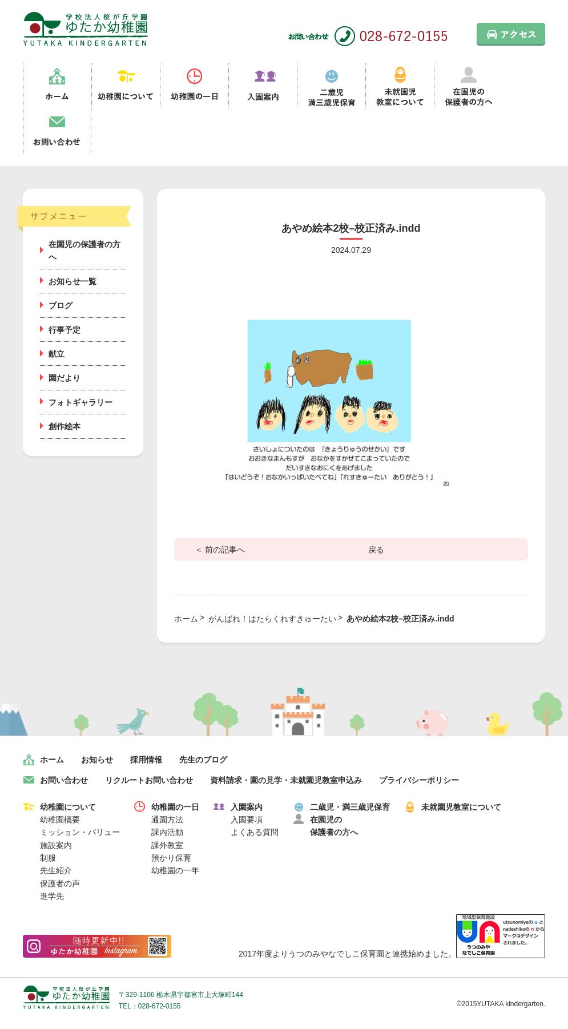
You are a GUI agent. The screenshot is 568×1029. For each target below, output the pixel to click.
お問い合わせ (57, 132)
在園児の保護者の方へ (468, 86)
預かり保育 (171, 857)
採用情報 (146, 759)
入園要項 (247, 819)
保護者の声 (60, 883)
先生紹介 (56, 870)
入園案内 (262, 86)
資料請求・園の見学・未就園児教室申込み (286, 780)
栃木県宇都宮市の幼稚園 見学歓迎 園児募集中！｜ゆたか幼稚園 (85, 28)
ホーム (57, 86)
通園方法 (167, 819)
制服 (48, 857)
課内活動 (167, 832)
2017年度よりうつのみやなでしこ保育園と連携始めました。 (392, 953)
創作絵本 (64, 426)
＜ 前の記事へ (220, 549)
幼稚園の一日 (194, 86)
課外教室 (167, 845)
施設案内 (56, 845)
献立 (57, 353)
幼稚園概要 (60, 819)
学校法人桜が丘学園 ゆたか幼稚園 (66, 997)
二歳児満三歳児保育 (331, 86)
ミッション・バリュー (80, 832)
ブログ (60, 305)
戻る (376, 549)
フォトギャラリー (80, 402)
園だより (64, 377)
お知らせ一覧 (72, 281)
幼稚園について (125, 86)
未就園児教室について (399, 86)
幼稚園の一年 (175, 870)
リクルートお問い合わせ (149, 780)
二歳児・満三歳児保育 (350, 807)
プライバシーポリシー (419, 780)
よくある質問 (255, 832)
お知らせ (97, 759)
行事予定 (64, 329)
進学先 (52, 896)
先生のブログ (203, 759)
